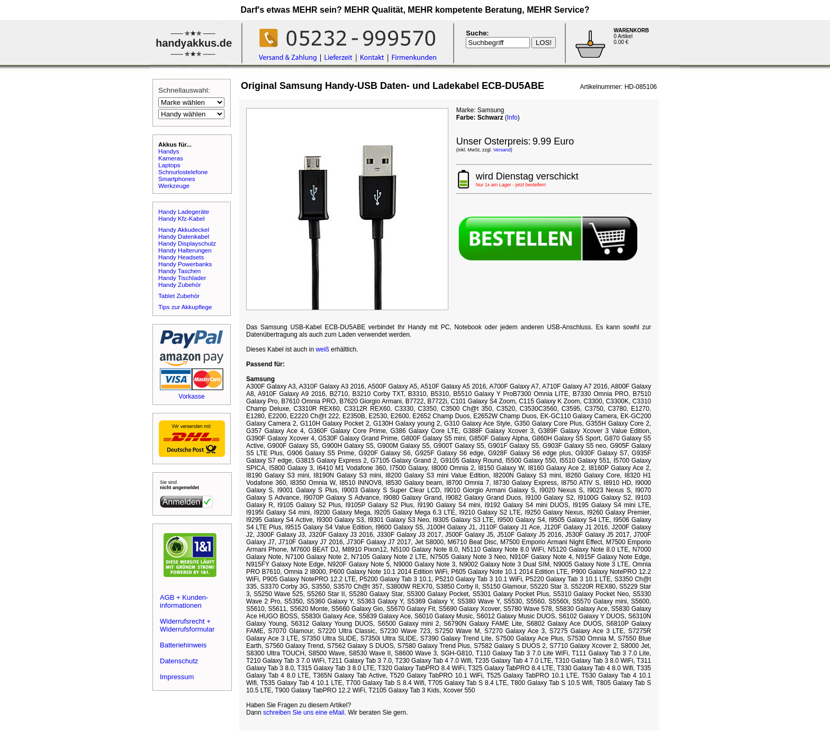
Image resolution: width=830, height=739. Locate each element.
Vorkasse (191, 396)
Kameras (170, 158)
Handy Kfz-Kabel (181, 218)
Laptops (169, 164)
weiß (322, 349)
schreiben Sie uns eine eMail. (304, 712)
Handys (168, 151)
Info (512, 117)
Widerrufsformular (187, 629)
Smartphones (176, 178)
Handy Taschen (179, 270)
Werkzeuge (174, 185)
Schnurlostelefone (183, 171)
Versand (502, 149)
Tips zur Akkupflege (185, 306)
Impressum (177, 677)
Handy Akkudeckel (183, 229)
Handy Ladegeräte (183, 211)
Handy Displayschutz (187, 243)
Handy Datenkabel (183, 236)
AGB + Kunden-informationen (184, 601)
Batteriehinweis (183, 645)
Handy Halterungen (185, 250)
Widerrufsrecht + (185, 621)
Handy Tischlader (182, 277)
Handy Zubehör (179, 284)
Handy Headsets (181, 257)
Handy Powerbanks (185, 263)
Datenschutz (179, 661)
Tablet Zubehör (179, 295)
